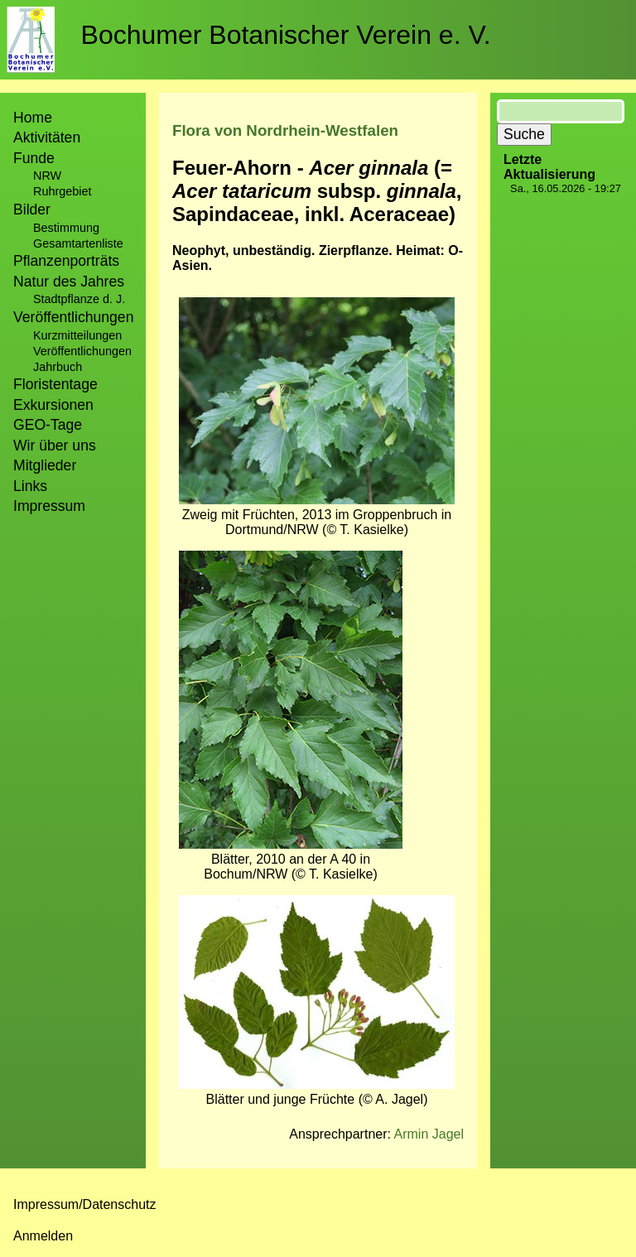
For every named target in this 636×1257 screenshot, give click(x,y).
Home (32, 117)
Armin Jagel (429, 1134)
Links (30, 486)
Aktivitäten (46, 137)
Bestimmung (66, 227)
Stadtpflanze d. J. (79, 299)
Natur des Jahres (68, 281)
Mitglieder (44, 465)
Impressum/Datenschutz (85, 1204)
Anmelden (43, 1236)
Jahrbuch (57, 366)
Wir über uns (54, 445)
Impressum (49, 506)
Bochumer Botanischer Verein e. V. (286, 35)
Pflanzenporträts (66, 261)
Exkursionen (53, 405)
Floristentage (55, 384)
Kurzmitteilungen (77, 335)
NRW (47, 175)
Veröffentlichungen (82, 351)
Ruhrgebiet (62, 191)
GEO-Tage (47, 425)
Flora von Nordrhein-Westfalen (285, 130)
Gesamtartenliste (78, 243)
